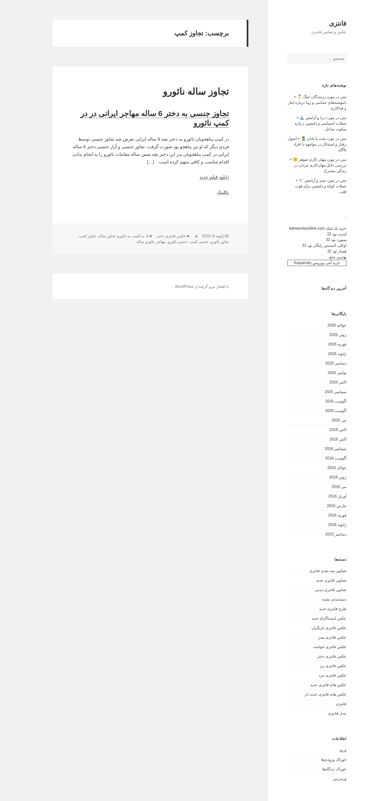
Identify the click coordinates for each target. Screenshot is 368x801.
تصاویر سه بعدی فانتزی (312, 571)
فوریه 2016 (322, 515)
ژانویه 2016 (322, 525)
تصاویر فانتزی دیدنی (315, 590)
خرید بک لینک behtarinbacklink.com (302, 228)
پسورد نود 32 (320, 240)
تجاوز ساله (91, 236)
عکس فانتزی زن (317, 666)
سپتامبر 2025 (320, 392)
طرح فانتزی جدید (317, 609)
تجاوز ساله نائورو (180, 91)
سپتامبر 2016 (320, 449)
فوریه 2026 (322, 344)
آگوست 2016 (320, 458)
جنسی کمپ (183, 242)
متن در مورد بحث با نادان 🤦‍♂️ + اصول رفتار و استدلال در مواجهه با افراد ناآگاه (301, 144)
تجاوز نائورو (204, 242)
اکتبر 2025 (322, 382)
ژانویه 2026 (322, 354)
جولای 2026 (321, 325)
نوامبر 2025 (321, 373)
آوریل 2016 (322, 496)
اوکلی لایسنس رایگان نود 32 (309, 245)
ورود (327, 750)
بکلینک (207, 192)
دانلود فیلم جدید (198, 177)
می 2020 (323, 420)
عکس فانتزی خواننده (314, 647)
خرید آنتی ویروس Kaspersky (301, 263)
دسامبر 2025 (320, 363)
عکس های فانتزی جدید (313, 685)
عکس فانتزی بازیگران (313, 628)
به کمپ (123, 236)
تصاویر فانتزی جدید (316, 580)
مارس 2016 (321, 506)
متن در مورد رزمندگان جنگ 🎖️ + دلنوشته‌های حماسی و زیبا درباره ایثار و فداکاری (302, 102)
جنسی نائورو (162, 242)
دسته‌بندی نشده (319, 599)
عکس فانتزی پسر (317, 637)
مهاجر (145, 242)
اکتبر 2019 (322, 430)
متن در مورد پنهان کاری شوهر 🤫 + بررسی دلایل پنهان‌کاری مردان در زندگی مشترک (302, 165)
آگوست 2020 (320, 411)
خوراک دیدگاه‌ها (319, 769)
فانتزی (322, 23)
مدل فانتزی (321, 713)
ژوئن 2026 (322, 335)
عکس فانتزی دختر (316, 656)
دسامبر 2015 (320, 534)
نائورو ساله (129, 242)
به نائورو (108, 236)
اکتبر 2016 (322, 439)
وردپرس (324, 779)
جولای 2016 (321, 468)
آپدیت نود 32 (321, 234)
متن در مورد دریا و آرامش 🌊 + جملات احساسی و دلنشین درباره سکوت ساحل (305, 123)
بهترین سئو (322, 257)
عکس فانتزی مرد (317, 675)
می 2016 (323, 487)
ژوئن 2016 (322, 477)
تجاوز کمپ (72, 236)
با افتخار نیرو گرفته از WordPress (186, 286)
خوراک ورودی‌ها (318, 760)
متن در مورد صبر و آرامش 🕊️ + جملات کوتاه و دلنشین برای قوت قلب (305, 186)
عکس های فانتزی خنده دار (310, 694)
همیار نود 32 (321, 251)
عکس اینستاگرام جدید (313, 618)
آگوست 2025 (320, 401)
